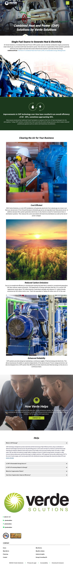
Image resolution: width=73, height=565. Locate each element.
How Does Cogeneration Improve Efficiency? (18, 475)
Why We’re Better (40, 551)
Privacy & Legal (31, 563)
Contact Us (36, 418)
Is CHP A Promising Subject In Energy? (16, 467)
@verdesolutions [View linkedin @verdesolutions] (8, 520)
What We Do (6, 551)
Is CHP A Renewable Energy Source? (16, 463)
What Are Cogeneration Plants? (14, 471)
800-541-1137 (7, 517)
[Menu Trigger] (67, 3)
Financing (5, 554)
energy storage (10, 458)
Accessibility (44, 563)
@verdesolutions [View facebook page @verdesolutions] (8, 524)
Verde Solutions (10, 410)
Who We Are (39, 548)
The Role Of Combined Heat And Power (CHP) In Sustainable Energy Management (41, 50)
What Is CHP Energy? (12, 443)
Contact (5, 557)
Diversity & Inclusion (58, 563)
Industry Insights (40, 554)
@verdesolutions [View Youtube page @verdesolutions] (8, 527)
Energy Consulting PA (41, 557)
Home (4, 548)
